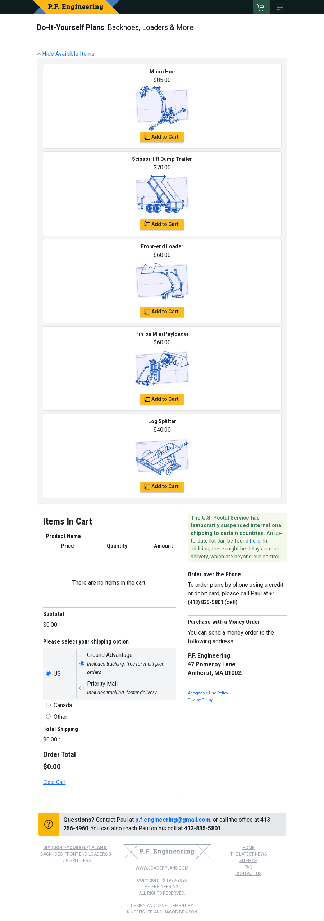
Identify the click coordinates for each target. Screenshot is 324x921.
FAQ (248, 867)
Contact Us (248, 873)
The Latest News (248, 854)
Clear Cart (54, 782)
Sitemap (248, 860)
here (255, 541)
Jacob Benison (180, 912)
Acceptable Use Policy (208, 693)
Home (248, 847)
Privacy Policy (200, 700)
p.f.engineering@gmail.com (172, 819)
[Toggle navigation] (281, 7)
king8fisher (140, 912)
